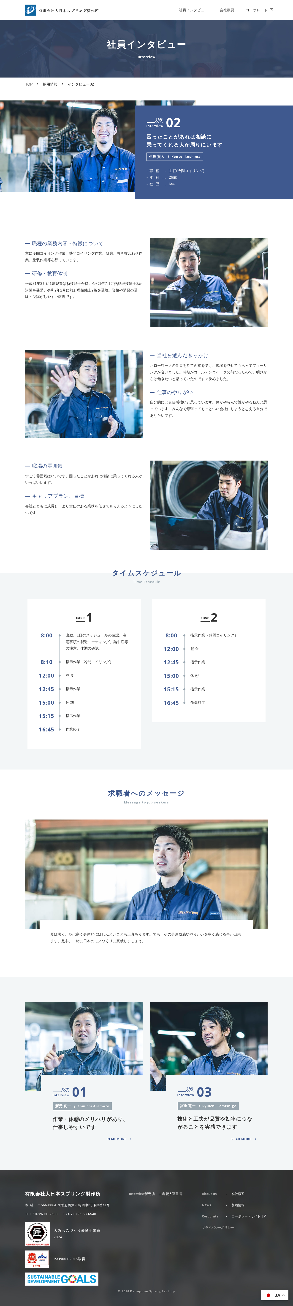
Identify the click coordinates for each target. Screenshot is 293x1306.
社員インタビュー (193, 10)
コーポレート (257, 10)
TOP (29, 84)
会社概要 (227, 10)
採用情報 (50, 84)
